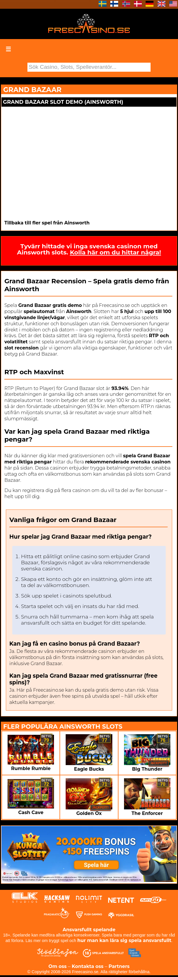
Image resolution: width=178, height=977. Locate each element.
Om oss (57, 966)
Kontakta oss (88, 966)
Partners (119, 966)
